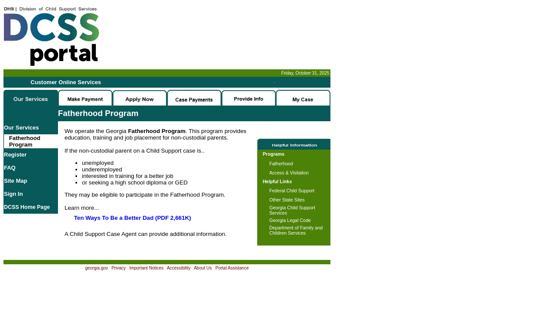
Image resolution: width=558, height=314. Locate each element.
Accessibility (179, 268)
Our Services (21, 127)
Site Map (15, 180)
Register (15, 154)
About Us (203, 268)
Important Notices (146, 268)
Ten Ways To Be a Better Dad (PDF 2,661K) (132, 218)
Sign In (13, 194)
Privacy (119, 268)
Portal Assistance (232, 268)
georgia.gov (96, 268)
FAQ (10, 167)
